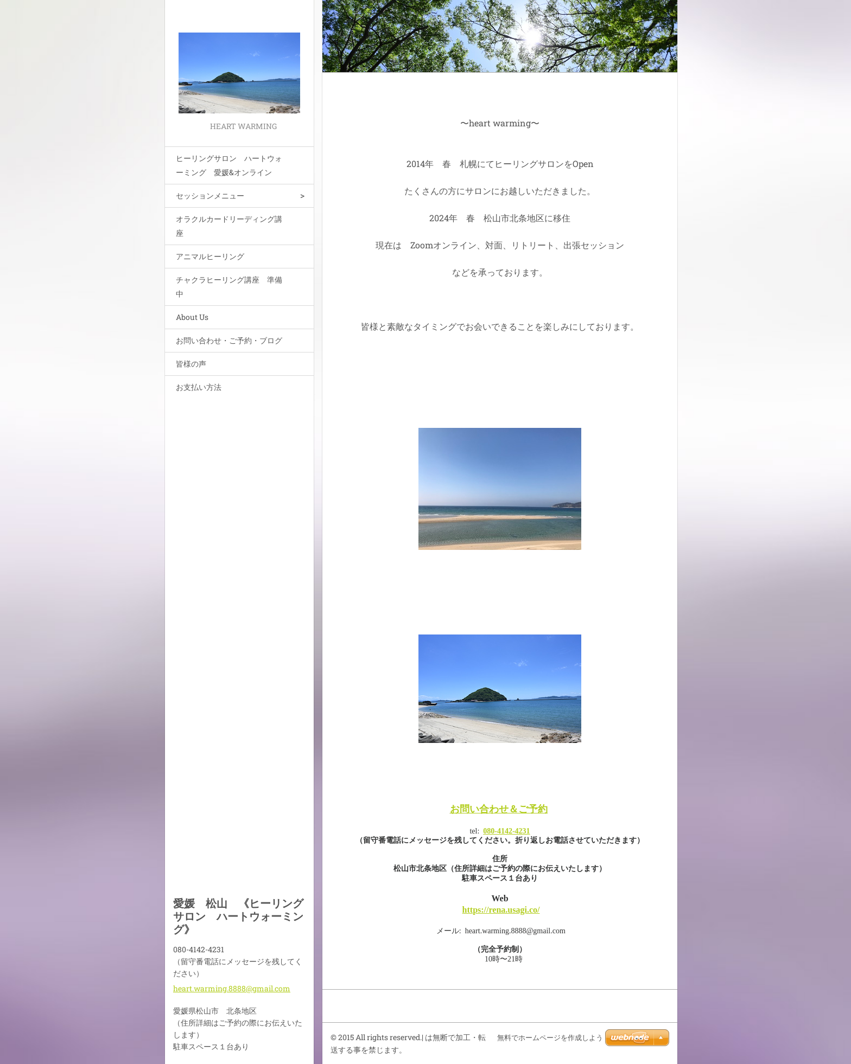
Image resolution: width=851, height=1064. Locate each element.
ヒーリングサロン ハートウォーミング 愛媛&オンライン (229, 165)
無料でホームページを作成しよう (550, 1038)
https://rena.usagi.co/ (501, 909)
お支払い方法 (198, 387)
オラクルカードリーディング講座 (229, 226)
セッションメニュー (210, 195)
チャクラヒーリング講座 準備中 (229, 286)
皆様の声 (191, 363)
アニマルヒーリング (210, 256)
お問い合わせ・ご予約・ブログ (229, 340)
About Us (192, 317)
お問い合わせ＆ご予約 (499, 809)
